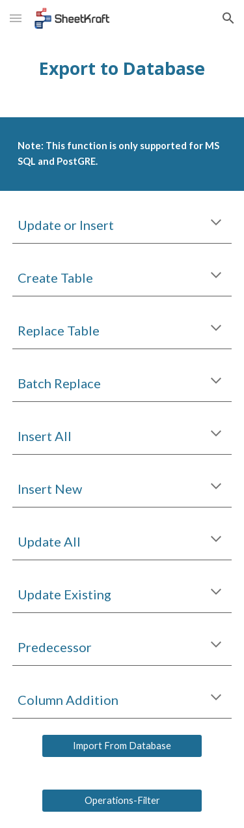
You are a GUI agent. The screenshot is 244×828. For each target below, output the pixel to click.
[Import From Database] (121, 746)
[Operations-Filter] (121, 801)
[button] (15, 18)
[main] (122, 68)
